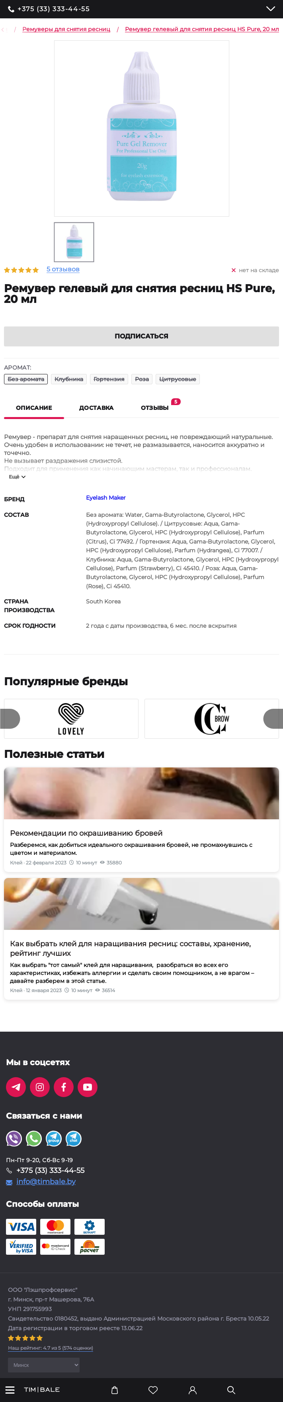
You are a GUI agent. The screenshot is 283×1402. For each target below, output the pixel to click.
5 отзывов (63, 269)
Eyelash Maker (106, 507)
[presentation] (10, 728)
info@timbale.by (46, 1191)
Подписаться (141, 346)
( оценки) (50, 1357)
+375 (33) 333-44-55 (54, 9)
